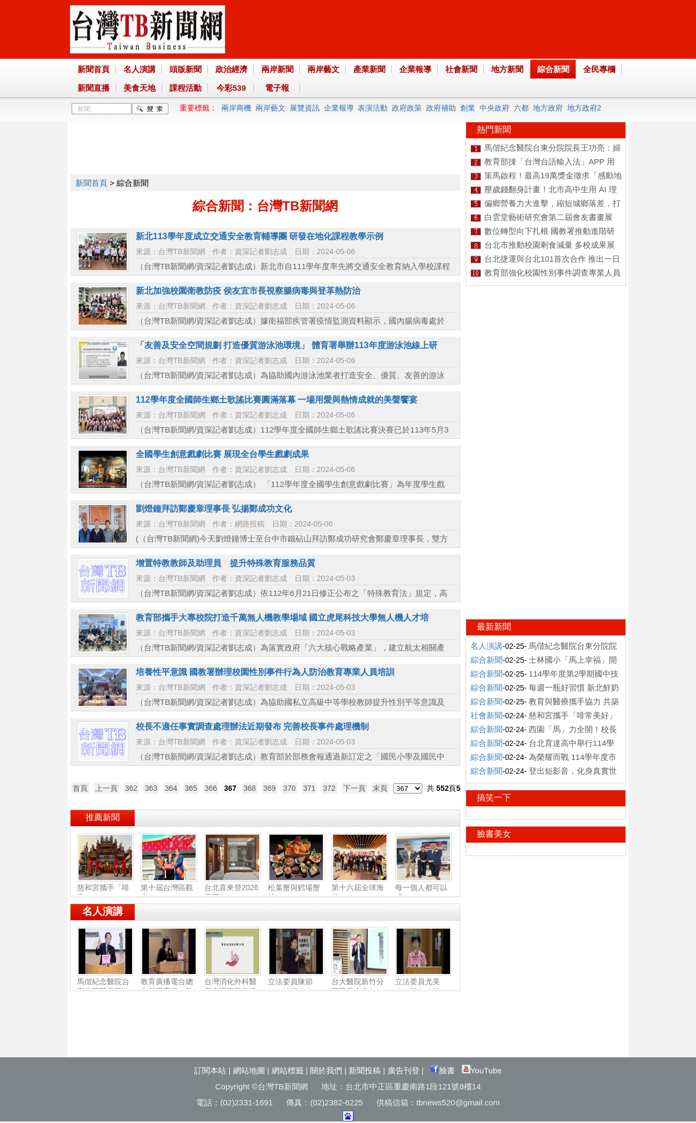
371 (309, 788)
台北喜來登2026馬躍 (232, 888)
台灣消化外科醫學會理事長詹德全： (232, 987)
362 (131, 788)
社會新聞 (461, 69)
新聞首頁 (94, 69)
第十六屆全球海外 (359, 888)
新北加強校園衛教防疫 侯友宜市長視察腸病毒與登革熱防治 (248, 290)
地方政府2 (584, 108)
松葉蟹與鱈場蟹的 (296, 888)
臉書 (442, 1070)
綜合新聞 (553, 69)
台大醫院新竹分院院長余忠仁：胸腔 (359, 987)
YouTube (482, 1070)
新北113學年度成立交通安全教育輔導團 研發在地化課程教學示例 (259, 236)
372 (329, 788)
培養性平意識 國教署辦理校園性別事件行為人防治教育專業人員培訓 (265, 672)
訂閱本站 (210, 1070)
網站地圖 (249, 1070)
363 (151, 788)
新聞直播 (94, 87)
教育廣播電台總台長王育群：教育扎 (169, 987)
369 (270, 788)
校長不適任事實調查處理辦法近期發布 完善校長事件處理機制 (252, 726)
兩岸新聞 (277, 69)
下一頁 (354, 788)
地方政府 (548, 108)
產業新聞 (369, 69)
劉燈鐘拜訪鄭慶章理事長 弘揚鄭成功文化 (214, 508)
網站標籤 (288, 1070)
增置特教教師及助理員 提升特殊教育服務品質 (225, 563)
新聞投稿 (365, 1070)
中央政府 (494, 108)
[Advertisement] (264, 146)
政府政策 (407, 108)
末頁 (380, 788)
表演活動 (373, 108)
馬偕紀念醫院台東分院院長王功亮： (105, 987)
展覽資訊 (305, 108)
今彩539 (231, 87)
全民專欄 (599, 69)
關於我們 (326, 1070)
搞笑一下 (494, 797)
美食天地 (139, 87)
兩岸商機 (236, 108)
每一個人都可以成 (423, 888)
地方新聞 (507, 69)
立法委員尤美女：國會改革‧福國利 (423, 987)
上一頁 (106, 788)
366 (211, 788)
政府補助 (441, 108)
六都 (521, 108)
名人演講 (139, 69)
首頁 (80, 788)
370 (289, 788)
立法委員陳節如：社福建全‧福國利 (296, 987)
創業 (467, 108)
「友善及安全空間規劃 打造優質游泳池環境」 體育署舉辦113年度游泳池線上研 (286, 345)
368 (249, 788)
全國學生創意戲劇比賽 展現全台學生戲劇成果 (222, 454)
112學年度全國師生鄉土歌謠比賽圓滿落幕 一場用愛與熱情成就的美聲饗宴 (276, 399)
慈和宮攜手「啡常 (105, 888)
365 (191, 788)
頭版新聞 (185, 69)
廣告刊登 (404, 1070)
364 (171, 788)
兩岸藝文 (323, 69)
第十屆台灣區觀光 (169, 888)
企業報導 (415, 69)
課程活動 (185, 87)
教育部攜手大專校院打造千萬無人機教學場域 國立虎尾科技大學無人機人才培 (282, 617)
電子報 (277, 87)
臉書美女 (494, 833)
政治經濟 (231, 69)
